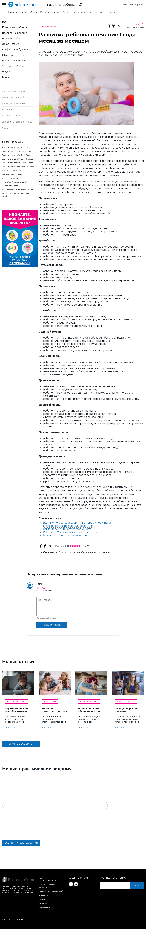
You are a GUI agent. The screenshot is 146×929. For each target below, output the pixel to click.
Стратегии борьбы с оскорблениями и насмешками (17, 711)
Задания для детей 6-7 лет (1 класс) (17, 155)
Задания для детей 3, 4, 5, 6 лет (15, 147)
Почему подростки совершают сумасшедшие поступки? (126, 712)
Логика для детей (10, 178)
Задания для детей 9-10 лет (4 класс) (18, 167)
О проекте (43, 895)
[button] (3, 805)
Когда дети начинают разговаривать (67, 529)
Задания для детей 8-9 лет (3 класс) (18, 163)
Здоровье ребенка (13, 66)
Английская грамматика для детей (17, 190)
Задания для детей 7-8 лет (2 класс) (17, 159)
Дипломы (7, 110)
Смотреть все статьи (21, 744)
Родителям (8, 71)
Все (4, 21)
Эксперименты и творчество (17, 122)
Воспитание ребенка (14, 33)
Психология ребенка (14, 27)
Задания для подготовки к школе (17, 151)
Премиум (43, 899)
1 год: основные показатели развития (68, 525)
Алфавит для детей (10, 186)
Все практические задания (21, 843)
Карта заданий (45, 907)
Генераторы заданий (13, 97)
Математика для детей (12, 174)
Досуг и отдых (10, 44)
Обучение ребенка (13, 55)
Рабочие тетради (11, 116)
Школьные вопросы (14, 60)
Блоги (5, 77)
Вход (125, 4)
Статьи (5, 128)
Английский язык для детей (14, 182)
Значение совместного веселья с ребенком (54, 711)
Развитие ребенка (61, 4)
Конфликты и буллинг (15, 49)
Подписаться (137, 886)
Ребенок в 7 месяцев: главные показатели (71, 532)
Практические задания (14, 91)
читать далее (11, 727)
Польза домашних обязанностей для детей (89, 711)
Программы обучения (14, 103)
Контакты (43, 903)
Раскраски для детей (11, 170)
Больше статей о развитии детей (65, 535)
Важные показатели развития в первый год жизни (77, 522)
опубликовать (52, 625)
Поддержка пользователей (51, 891)
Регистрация (137, 4)
